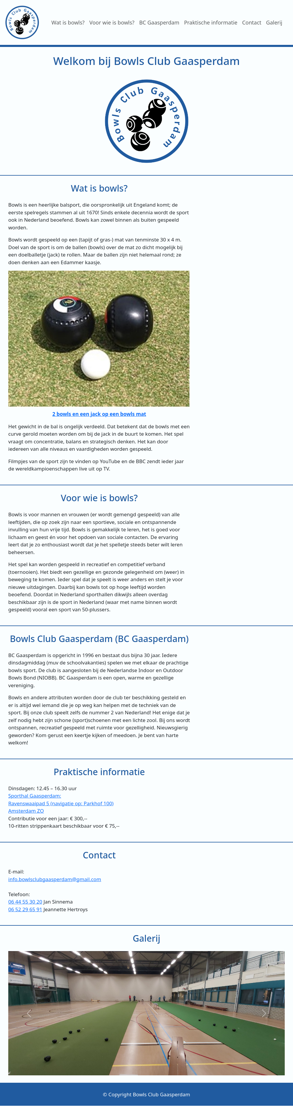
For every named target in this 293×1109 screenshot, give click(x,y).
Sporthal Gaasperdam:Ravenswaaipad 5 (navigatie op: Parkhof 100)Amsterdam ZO (60, 803)
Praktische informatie (210, 22)
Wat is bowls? (67, 22)
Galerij (274, 22)
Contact (251, 22)
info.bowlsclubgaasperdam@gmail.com (54, 879)
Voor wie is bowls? (111, 22)
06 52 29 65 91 (25, 909)
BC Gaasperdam (159, 22)
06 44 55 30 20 (25, 901)
